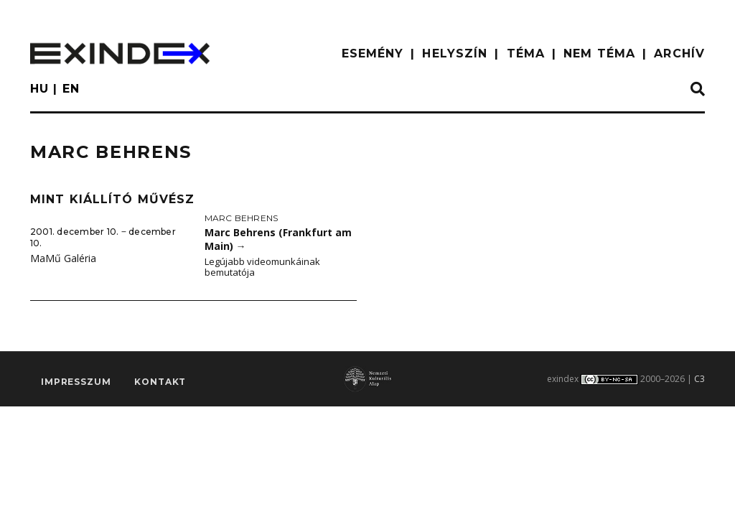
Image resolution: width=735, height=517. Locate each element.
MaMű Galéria (63, 258)
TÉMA (526, 53)
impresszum (76, 381)
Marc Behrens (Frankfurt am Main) (278, 239)
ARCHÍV (679, 53)
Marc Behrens (241, 218)
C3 (699, 379)
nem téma (599, 53)
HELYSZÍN (454, 53)
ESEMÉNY (373, 53)
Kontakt (160, 381)
